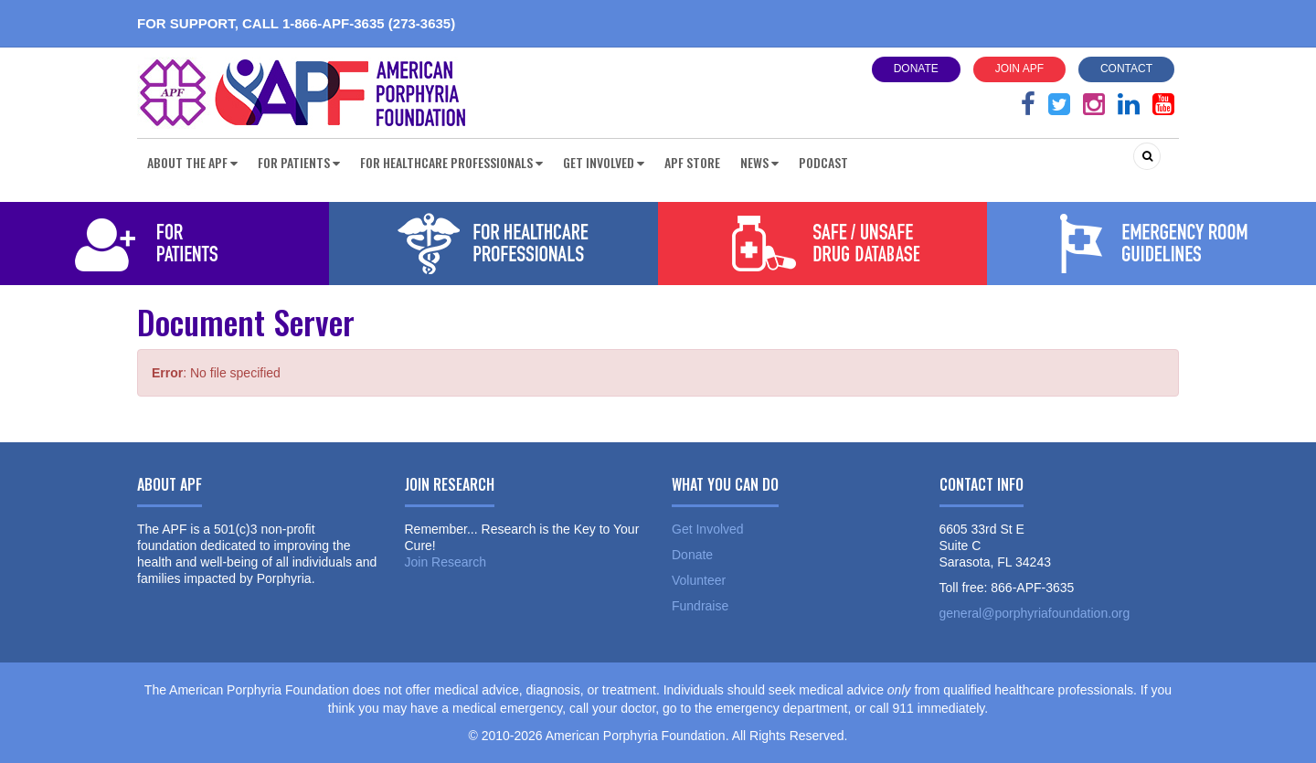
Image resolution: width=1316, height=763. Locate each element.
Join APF (1019, 68)
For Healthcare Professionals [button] (451, 162)
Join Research (446, 562)
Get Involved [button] (603, 162)
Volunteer (699, 580)
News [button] (759, 162)
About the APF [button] (192, 162)
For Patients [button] (299, 162)
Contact (1126, 68)
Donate (916, 68)
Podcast (823, 162)
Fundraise (700, 606)
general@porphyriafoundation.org (1034, 613)
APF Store (692, 162)
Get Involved (708, 529)
